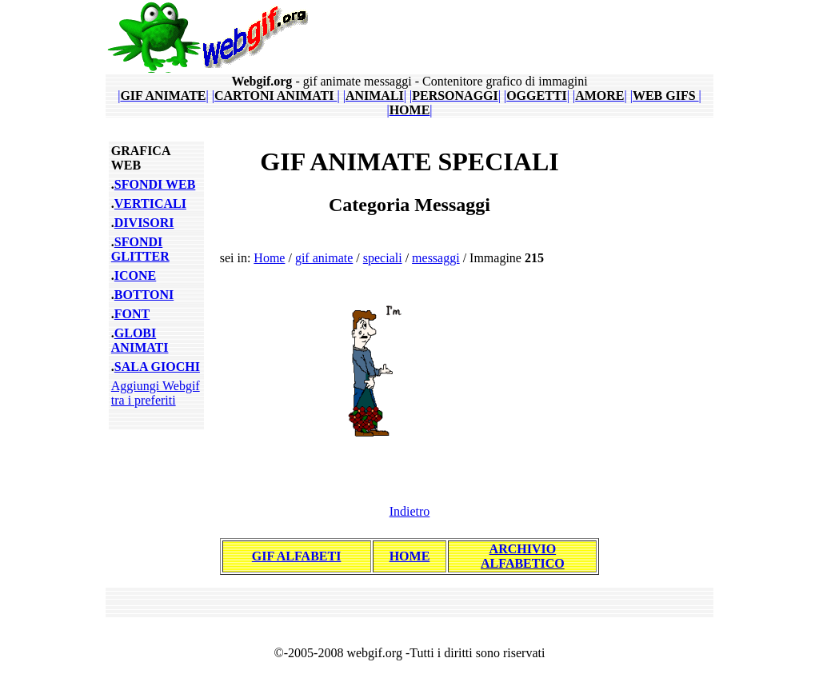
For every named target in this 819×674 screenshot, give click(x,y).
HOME (410, 556)
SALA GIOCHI (157, 366)
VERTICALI (150, 203)
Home (269, 258)
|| (163, 95)
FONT (132, 314)
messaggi (436, 258)
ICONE (135, 275)
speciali (382, 258)
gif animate (324, 258)
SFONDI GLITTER (140, 249)
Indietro (410, 511)
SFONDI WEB (155, 184)
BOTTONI (144, 294)
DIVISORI (144, 222)
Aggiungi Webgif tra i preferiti (155, 393)
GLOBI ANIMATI (140, 340)
